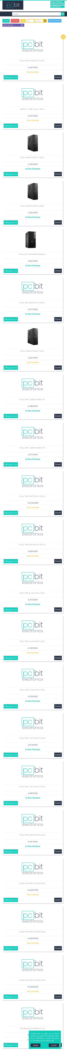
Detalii (58, 77)
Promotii (15, 21)
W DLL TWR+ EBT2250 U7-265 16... (32, 544)
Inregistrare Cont (57, 4)
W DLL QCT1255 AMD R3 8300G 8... (32, 254)
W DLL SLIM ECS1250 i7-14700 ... (32, 157)
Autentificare (55, 7)
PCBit (12, 5)
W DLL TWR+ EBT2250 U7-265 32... (32, 496)
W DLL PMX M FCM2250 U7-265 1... (32, 61)
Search (63, 14)
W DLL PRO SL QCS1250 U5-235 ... (33, 593)
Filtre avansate (54, 20)
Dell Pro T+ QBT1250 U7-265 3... (32, 109)
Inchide (54, 1045)
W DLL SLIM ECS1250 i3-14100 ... (32, 351)
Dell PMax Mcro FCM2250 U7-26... (33, 1028)
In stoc (6, 21)
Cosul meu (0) (56, 2)
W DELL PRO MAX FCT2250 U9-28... (32, 931)
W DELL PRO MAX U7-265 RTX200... (32, 883)
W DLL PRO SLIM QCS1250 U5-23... (32, 835)
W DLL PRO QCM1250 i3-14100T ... (32, 302)
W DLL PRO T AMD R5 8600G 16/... (32, 399)
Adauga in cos (10, 77)
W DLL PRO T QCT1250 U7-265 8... (32, 738)
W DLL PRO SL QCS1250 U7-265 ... (33, 641)
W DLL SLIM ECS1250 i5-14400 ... (32, 206)
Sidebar (2, 530)
